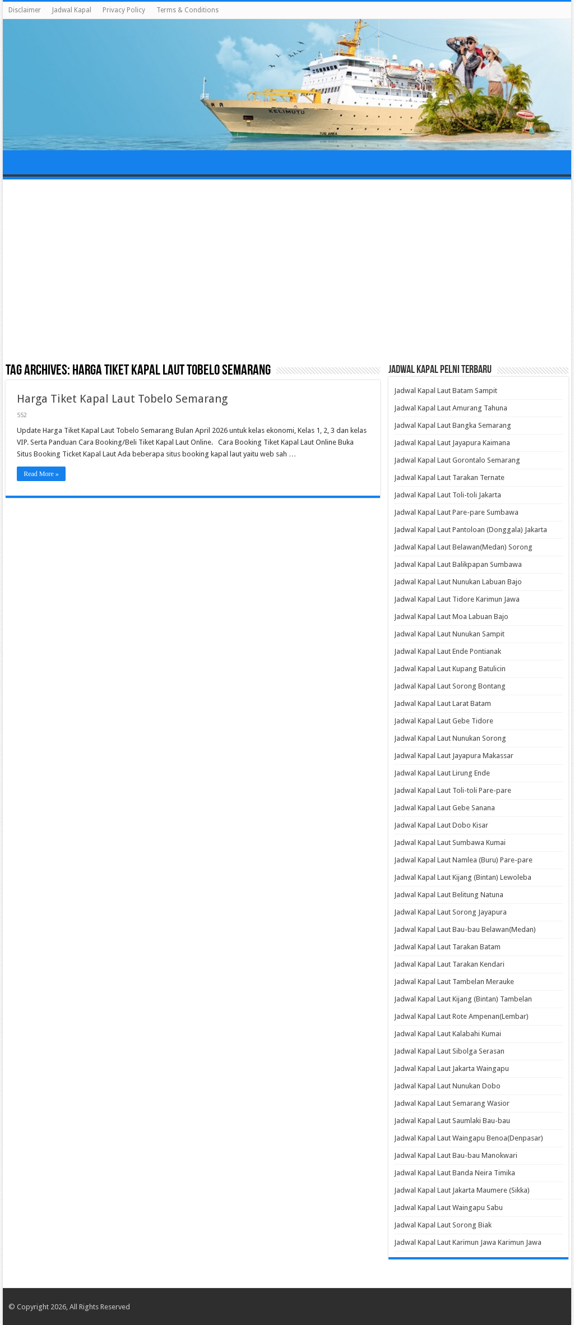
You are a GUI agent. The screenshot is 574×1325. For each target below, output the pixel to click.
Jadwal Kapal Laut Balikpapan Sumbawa (458, 564)
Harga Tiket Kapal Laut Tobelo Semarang (122, 398)
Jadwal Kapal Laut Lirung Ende (442, 773)
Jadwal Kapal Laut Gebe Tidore (443, 721)
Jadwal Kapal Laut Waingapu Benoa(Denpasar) (468, 1138)
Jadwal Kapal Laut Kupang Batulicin (450, 668)
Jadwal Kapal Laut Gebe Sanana (444, 808)
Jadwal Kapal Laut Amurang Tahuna (450, 408)
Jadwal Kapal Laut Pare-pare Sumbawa (456, 512)
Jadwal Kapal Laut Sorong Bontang (450, 686)
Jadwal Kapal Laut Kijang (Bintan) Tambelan (463, 999)
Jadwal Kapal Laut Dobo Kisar (441, 825)
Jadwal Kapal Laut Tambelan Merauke (454, 981)
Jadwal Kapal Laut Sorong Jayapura (450, 912)
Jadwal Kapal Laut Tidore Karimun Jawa (457, 599)
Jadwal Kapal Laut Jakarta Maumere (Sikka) (462, 1190)
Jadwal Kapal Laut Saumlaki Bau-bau (452, 1120)
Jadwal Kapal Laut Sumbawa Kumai (450, 842)
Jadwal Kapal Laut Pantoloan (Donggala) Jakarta (470, 529)
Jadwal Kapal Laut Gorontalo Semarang (457, 460)
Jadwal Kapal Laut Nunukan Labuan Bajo (458, 582)
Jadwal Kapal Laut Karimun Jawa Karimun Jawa (467, 1242)
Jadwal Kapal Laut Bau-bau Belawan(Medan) (465, 929)
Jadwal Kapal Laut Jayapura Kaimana (452, 442)
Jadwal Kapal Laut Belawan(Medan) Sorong (463, 547)
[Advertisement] (287, 271)
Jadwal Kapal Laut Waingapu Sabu (448, 1207)
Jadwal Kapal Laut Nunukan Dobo (447, 1086)
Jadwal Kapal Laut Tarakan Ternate (449, 477)
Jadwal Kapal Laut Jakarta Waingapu (451, 1068)
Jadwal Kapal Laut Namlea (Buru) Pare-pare (463, 860)
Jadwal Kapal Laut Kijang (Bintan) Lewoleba (462, 877)
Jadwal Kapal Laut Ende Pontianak (447, 651)
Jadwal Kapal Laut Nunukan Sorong (450, 738)
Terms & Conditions (187, 10)
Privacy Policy (124, 10)
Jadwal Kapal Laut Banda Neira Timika (454, 1173)
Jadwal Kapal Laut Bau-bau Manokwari (455, 1155)
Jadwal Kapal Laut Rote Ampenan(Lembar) (461, 1016)
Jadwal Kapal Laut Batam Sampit (445, 390)
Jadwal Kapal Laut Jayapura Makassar (453, 755)
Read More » (41, 474)
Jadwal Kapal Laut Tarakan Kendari (449, 964)
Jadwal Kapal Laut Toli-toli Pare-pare (452, 790)
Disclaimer (24, 10)
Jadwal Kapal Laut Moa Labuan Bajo (451, 616)
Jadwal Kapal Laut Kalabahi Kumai (447, 1033)
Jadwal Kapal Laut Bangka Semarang (452, 425)
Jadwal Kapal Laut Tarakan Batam (447, 947)
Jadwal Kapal (71, 10)
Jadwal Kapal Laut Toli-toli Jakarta (447, 495)
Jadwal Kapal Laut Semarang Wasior (452, 1103)
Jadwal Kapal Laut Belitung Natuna (448, 894)
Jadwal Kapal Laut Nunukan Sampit (449, 634)
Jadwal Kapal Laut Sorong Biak (443, 1225)
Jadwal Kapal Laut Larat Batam (442, 703)
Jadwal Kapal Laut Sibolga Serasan (449, 1051)
